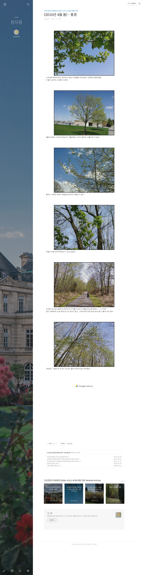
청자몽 (16, 22)
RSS (20, 571)
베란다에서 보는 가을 (56, 491)
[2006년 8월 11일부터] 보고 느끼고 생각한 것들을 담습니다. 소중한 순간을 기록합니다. (76, 544)
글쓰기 (4, 571)
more (126, 509)
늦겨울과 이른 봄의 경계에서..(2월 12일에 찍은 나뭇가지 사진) (66, 487)
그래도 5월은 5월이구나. (57, 494)
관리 (28, 571)
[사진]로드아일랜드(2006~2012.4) (59, 481)
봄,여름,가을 (71, 481)
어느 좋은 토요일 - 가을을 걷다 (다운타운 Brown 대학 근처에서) (67, 489)
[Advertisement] (88, 43)
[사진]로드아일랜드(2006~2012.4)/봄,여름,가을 (65, 11)
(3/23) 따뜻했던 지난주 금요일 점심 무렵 (61, 485)
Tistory (99, 572)
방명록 (12, 571)
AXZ (87, 572)
